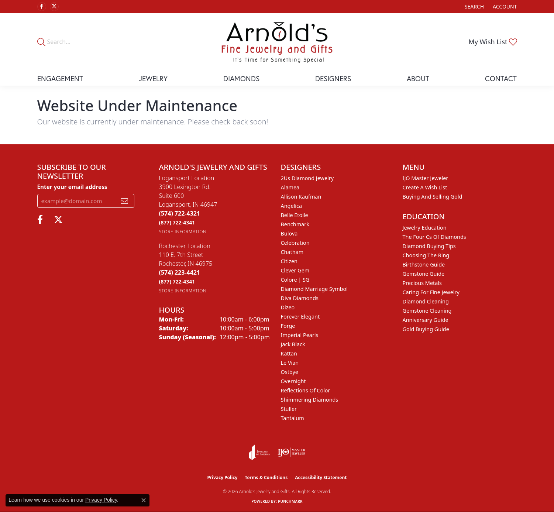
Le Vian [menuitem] (290, 362)
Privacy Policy (222, 477)
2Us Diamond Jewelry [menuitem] (307, 178)
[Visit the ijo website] (291, 452)
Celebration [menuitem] (295, 242)
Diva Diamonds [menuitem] (300, 298)
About (418, 78)
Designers (333, 78)
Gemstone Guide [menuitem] (424, 273)
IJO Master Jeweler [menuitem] (425, 178)
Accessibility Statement (321, 477)
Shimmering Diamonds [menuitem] (309, 399)
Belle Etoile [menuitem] (294, 215)
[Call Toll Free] (177, 222)
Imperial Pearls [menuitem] (300, 335)
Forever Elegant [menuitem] (300, 316)
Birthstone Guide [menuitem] (424, 264)
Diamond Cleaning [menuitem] (426, 301)
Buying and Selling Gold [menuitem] (432, 196)
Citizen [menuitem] (289, 261)
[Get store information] (183, 231)
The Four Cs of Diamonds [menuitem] (434, 236)
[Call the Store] (179, 213)
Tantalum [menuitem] (292, 418)
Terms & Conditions (266, 477)
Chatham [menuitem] (292, 251)
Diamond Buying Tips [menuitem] (429, 246)
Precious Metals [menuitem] (422, 282)
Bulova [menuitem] (289, 233)
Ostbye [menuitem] (289, 371)
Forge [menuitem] (288, 325)
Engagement (60, 78)
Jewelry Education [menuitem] (425, 227)
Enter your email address (72, 186)
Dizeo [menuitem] (288, 307)
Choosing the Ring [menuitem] (426, 255)
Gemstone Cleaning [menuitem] (427, 310)
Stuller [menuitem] (289, 408)
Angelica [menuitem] (291, 205)
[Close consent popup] (143, 500)
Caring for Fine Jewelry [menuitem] (431, 292)
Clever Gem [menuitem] (295, 270)
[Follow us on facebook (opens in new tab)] (41, 6)
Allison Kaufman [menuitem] (301, 196)
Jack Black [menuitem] (293, 344)
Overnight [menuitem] (293, 381)
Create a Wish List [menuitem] (425, 187)
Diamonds (241, 78)
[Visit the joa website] (259, 452)
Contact (501, 78)
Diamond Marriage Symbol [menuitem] (314, 288)
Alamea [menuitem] (290, 187)
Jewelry (153, 78)
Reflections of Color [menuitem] (305, 390)
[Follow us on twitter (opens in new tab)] (54, 6)
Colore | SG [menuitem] (295, 279)
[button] (473, 6)
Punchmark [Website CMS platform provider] (290, 501)
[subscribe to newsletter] (124, 200)
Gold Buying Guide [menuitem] (426, 329)
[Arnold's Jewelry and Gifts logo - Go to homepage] (277, 42)
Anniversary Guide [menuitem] (425, 319)
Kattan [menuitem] (289, 353)
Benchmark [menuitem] (295, 224)
